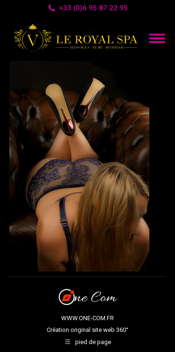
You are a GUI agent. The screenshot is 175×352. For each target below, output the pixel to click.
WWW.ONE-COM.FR (87, 318)
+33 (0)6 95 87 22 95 (87, 8)
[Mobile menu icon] (157, 38)
